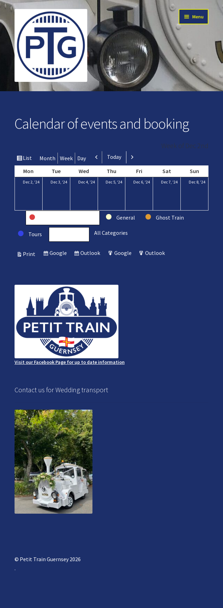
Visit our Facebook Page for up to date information (70, 325)
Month (47, 158)
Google (59, 253)
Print (30, 253)
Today (114, 156)
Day (81, 158)
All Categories (111, 232)
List (28, 158)
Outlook (91, 253)
